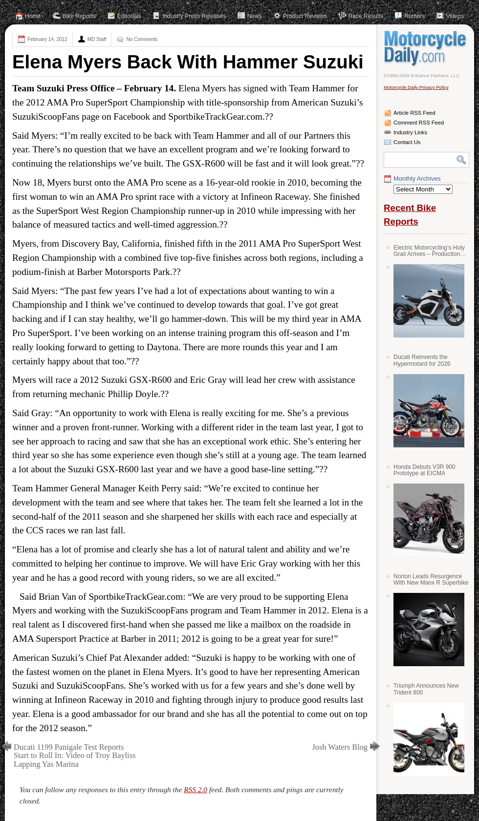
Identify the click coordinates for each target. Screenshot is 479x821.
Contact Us (406, 142)
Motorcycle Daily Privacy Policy (416, 87)
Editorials (129, 16)
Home (33, 16)
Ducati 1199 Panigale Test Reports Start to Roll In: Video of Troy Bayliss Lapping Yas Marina (74, 755)
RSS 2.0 (195, 789)
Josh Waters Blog (340, 747)
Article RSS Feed (414, 113)
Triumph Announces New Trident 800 (426, 688)
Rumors (414, 16)
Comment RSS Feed (418, 123)
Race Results (365, 16)
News (254, 16)
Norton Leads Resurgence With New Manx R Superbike (430, 579)
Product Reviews (305, 16)
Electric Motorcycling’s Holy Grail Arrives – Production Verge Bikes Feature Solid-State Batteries (429, 250)
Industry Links (410, 132)
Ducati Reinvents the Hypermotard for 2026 (422, 360)
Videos (454, 16)
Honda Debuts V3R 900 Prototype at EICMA (424, 470)
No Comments (141, 39)
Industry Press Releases (194, 16)
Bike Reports (79, 16)
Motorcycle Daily (426, 48)
